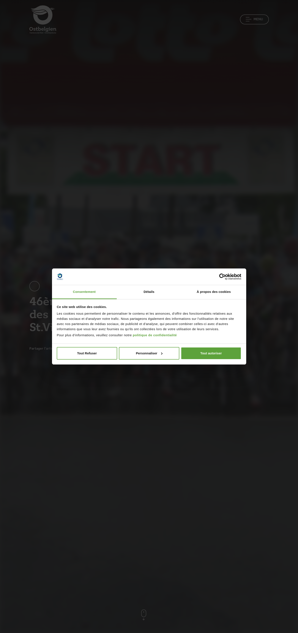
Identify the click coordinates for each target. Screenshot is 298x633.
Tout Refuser (87, 353)
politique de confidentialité (155, 335)
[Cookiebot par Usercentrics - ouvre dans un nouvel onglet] (222, 276)
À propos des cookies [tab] (214, 292)
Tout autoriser (211, 353)
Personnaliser (149, 353)
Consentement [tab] (84, 292)
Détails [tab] (149, 292)
